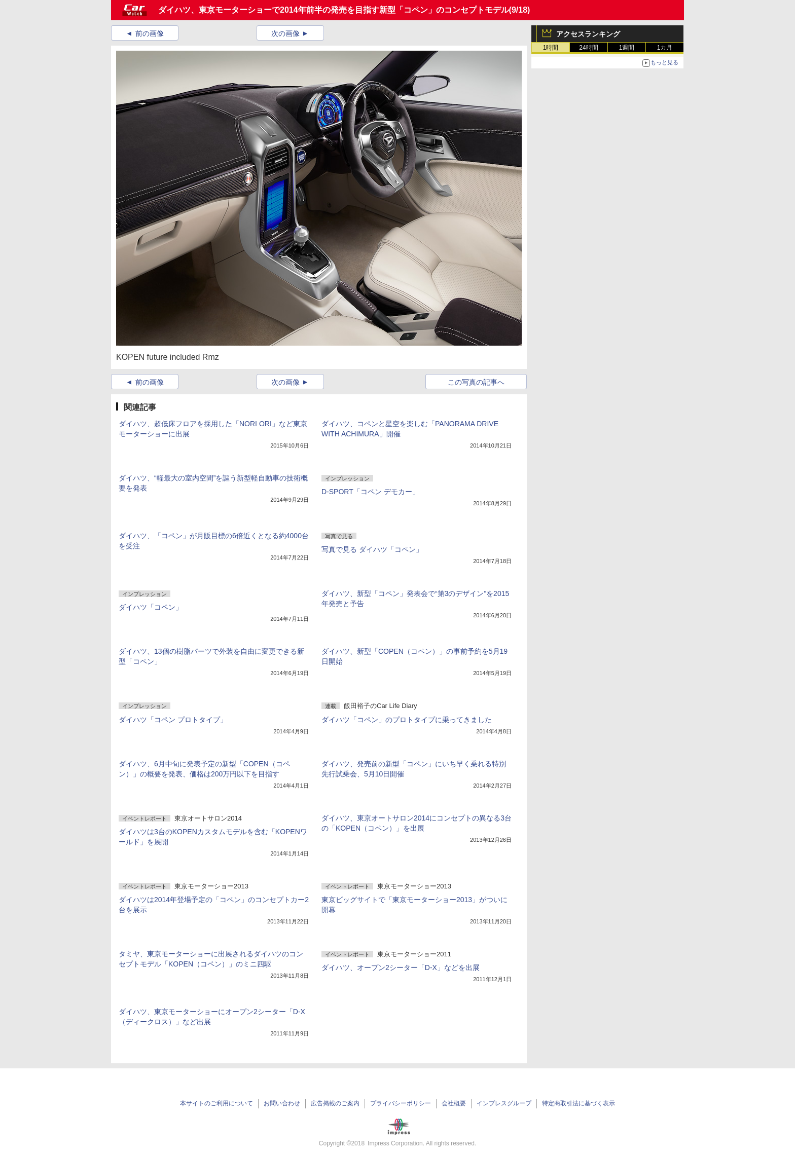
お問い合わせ (282, 1103)
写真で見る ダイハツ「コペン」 (372, 549)
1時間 (551, 47)
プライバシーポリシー (400, 1103)
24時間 (588, 47)
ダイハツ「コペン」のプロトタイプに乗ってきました (406, 720)
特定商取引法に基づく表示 (578, 1103)
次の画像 (285, 33)
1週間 (627, 47)
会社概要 (454, 1103)
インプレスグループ (504, 1103)
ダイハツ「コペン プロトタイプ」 (173, 720)
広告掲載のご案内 (335, 1103)
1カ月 (665, 47)
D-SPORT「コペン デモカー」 (370, 492)
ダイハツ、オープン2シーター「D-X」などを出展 (400, 967)
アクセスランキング (588, 34)
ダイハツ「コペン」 (151, 607)
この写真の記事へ (476, 382)
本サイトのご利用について (216, 1103)
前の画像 (149, 33)
